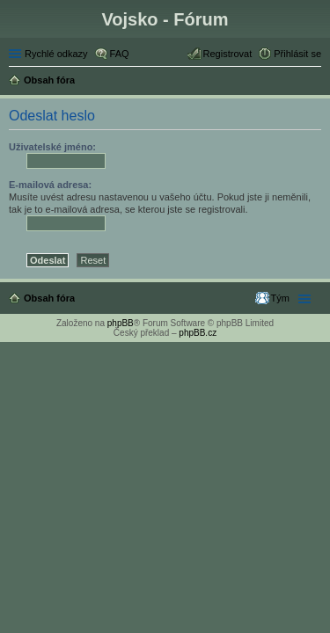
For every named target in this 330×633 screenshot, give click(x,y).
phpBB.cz (197, 333)
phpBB (120, 323)
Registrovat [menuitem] (228, 53)
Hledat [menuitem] (314, 82)
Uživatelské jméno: (52, 147)
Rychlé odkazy (56, 53)
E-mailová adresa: (50, 184)
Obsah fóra (49, 298)
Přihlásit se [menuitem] (297, 53)
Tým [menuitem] (280, 298)
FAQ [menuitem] (119, 53)
